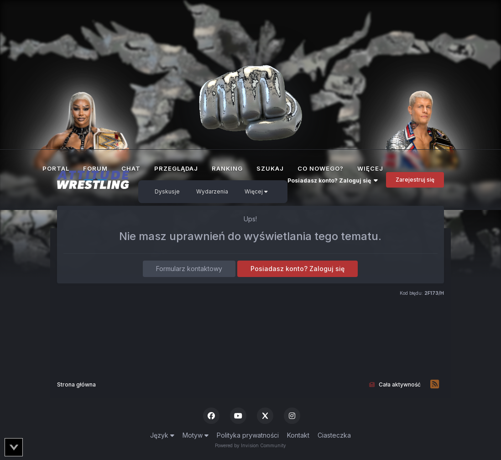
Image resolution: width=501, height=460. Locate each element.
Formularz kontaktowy (189, 268)
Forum (95, 172)
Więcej (256, 191)
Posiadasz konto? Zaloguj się (332, 180)
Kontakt (298, 435)
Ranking (227, 168)
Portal (55, 168)
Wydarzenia (212, 191)
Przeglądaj (176, 168)
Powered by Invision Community (250, 445)
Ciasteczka (334, 435)
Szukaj (270, 168)
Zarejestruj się (415, 179)
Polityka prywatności (248, 435)
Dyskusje (167, 191)
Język (162, 435)
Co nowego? (320, 168)
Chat (131, 168)
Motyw (196, 435)
